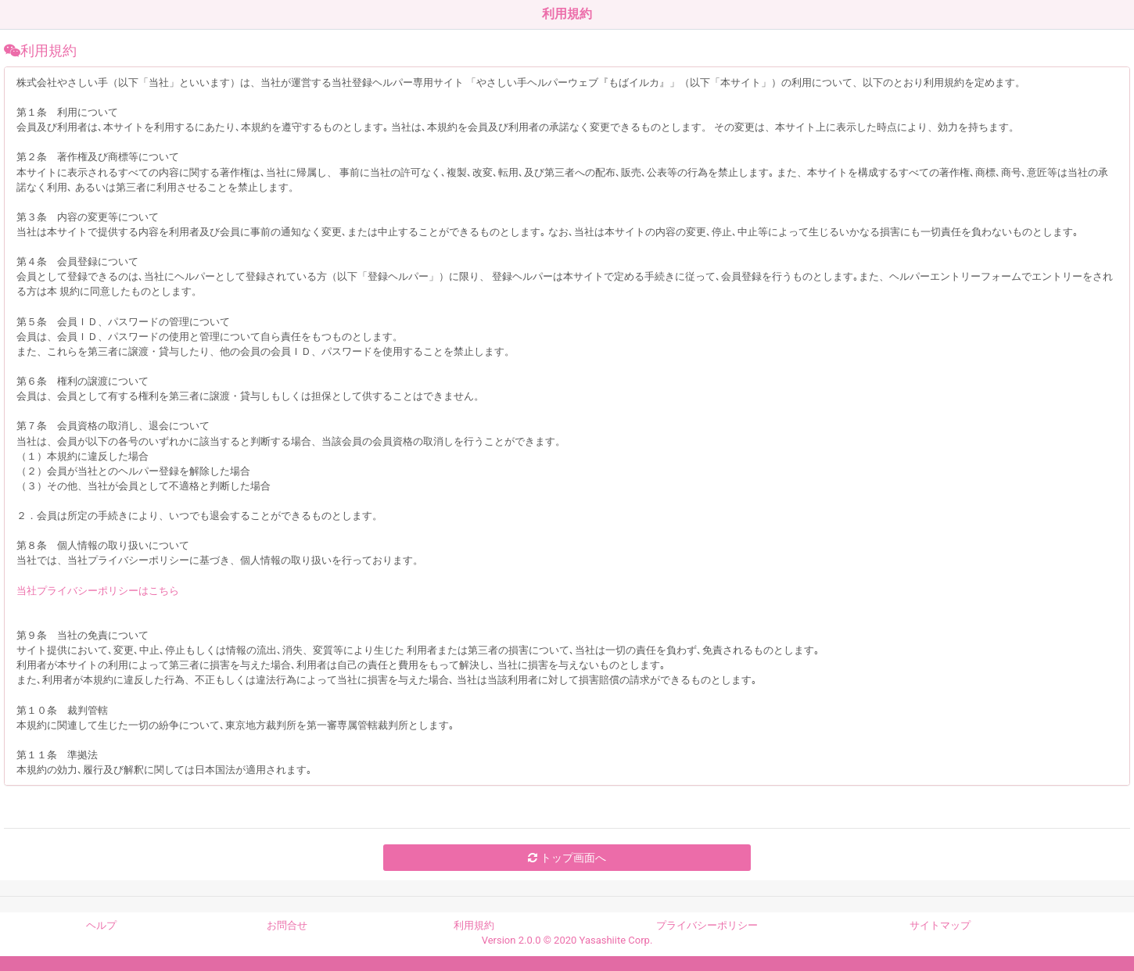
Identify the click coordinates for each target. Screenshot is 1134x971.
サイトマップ (940, 925)
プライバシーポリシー (707, 925)
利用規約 (474, 925)
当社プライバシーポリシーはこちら (97, 591)
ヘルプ (101, 925)
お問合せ (287, 925)
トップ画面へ (566, 857)
